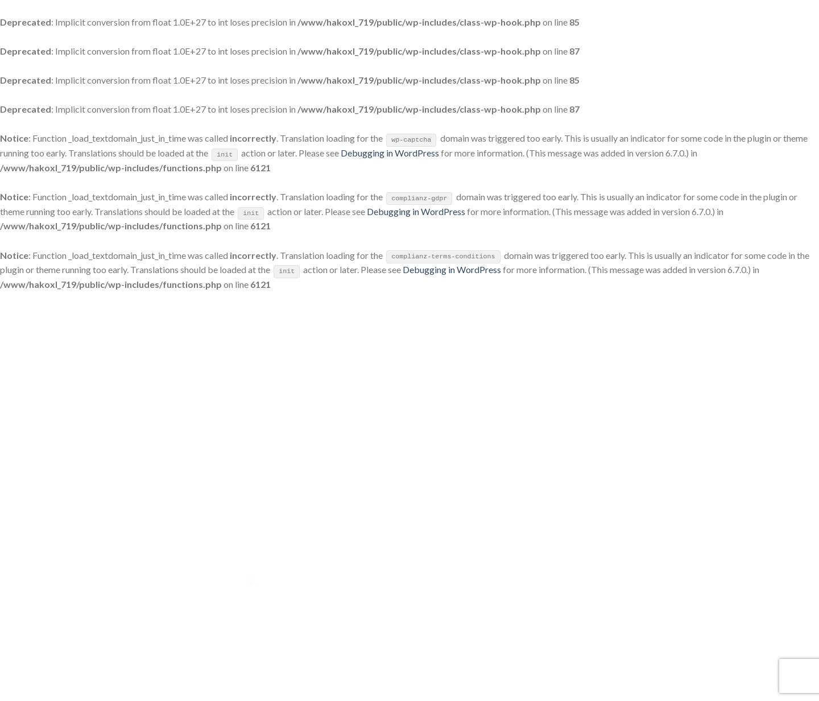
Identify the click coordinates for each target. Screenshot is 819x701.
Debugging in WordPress (390, 152)
